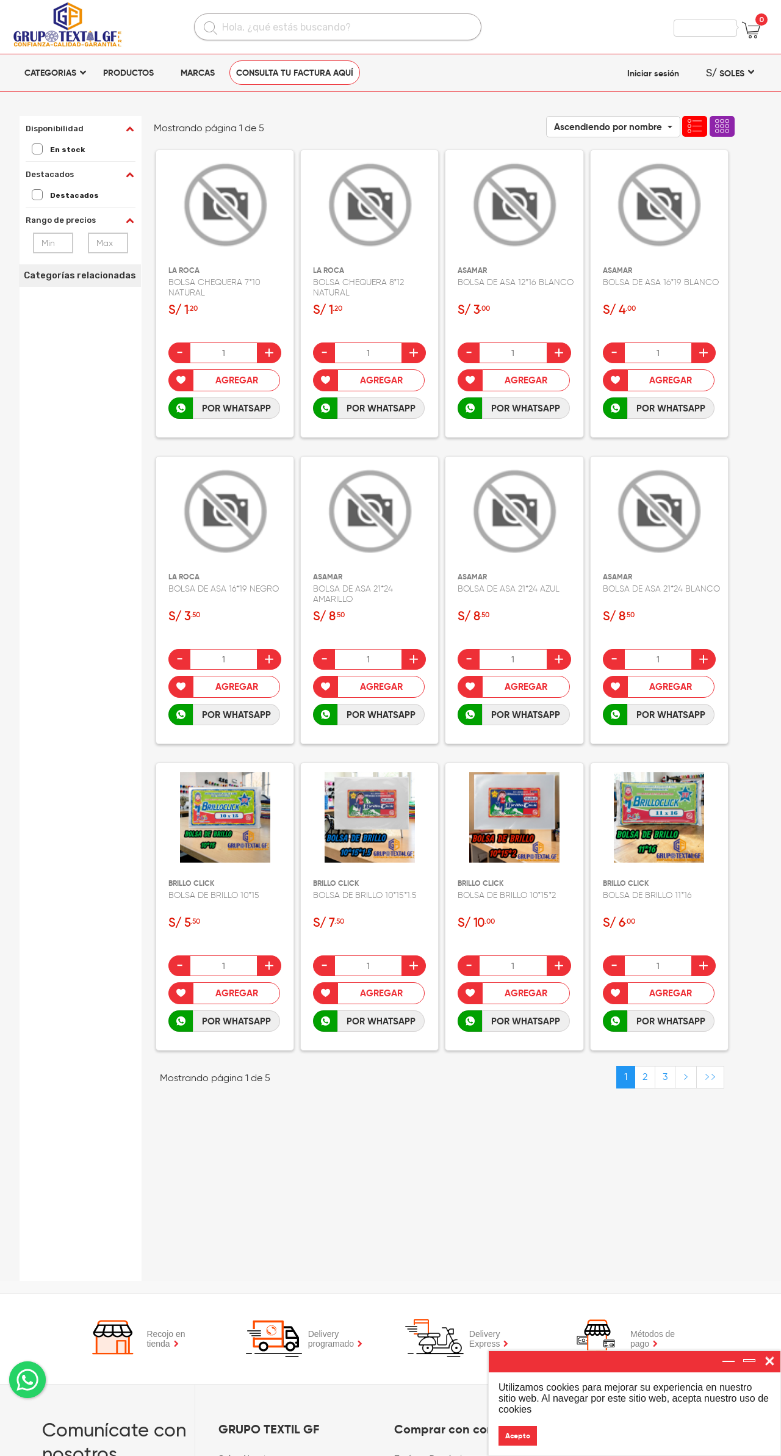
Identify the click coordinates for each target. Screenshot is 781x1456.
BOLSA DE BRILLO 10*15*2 (507, 895)
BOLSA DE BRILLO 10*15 (213, 895)
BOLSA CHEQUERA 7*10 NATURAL (214, 287)
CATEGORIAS (50, 72)
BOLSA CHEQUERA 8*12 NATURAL (358, 287)
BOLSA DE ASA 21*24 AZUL (509, 589)
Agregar (236, 380)
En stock (58, 149)
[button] (613, 126)
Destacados (65, 195)
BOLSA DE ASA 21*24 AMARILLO (353, 594)
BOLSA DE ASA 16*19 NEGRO (223, 589)
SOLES (725, 73)
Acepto (517, 1435)
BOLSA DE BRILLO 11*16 (647, 895)
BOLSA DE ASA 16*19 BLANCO (661, 282)
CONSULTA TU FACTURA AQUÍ (294, 72)
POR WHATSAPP (236, 408)
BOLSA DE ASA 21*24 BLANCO (661, 589)
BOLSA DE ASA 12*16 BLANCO (516, 282)
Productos (128, 72)
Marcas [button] (198, 72)
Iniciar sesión (653, 73)
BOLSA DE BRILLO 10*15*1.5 (365, 895)
